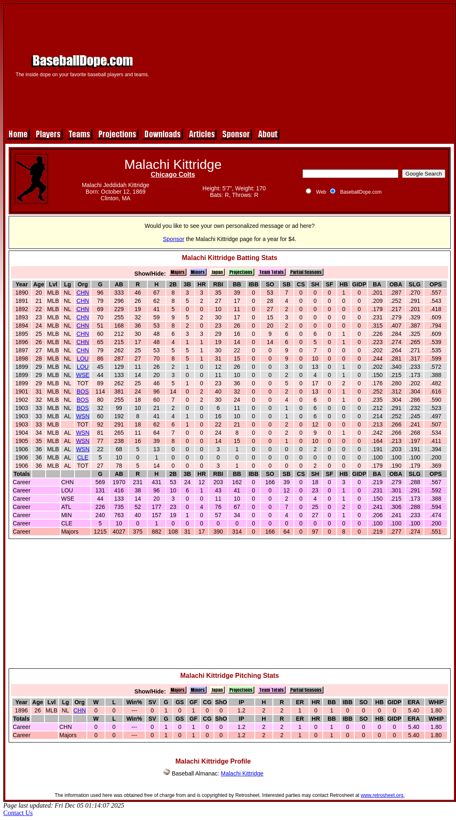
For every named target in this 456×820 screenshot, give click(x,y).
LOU (83, 358)
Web (321, 192)
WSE (82, 375)
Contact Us (18, 812)
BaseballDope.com (361, 192)
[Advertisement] (306, 64)
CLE (82, 457)
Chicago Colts (173, 174)
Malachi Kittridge (242, 773)
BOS (83, 391)
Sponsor (173, 239)
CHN (83, 292)
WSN (83, 416)
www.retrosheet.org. (383, 795)
